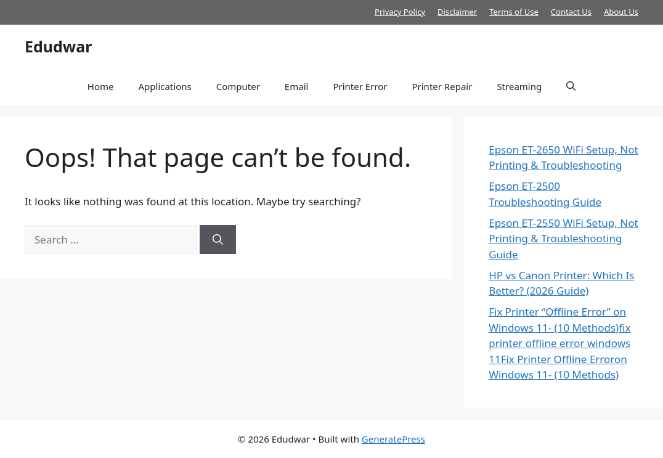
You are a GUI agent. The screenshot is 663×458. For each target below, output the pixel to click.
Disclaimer (457, 11)
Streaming (519, 86)
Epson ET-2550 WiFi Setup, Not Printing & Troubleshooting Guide (563, 238)
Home (100, 86)
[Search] (218, 240)
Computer (238, 86)
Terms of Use (514, 11)
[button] (571, 86)
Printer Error (360, 86)
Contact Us (571, 11)
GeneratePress (393, 439)
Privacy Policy (400, 11)
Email (297, 86)
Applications (164, 86)
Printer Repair (442, 86)
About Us (621, 11)
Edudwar (58, 46)
